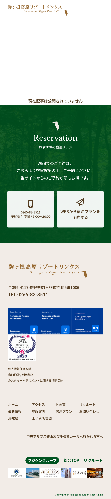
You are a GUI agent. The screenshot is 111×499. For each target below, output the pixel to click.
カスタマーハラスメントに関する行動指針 (35, 380)
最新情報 (14, 411)
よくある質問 (42, 418)
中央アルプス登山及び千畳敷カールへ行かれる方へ (64, 436)
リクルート (87, 404)
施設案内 (38, 411)
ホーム (13, 404)
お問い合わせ (89, 411)
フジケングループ (42, 460)
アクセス (38, 404)
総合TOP (71, 460)
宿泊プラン (64, 411)
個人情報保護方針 (19, 369)
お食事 (60, 404)
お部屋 (13, 418)
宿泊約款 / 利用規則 (21, 375)
